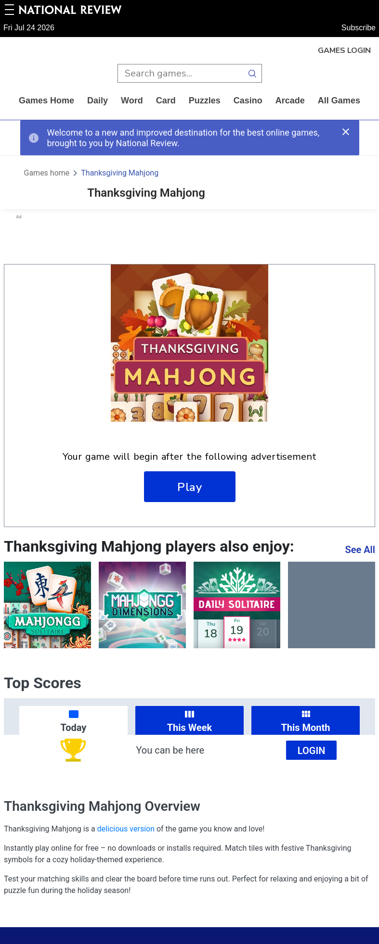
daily (97, 100)
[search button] (252, 73)
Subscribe (358, 28)
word (132, 100)
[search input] (180, 73)
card (166, 100)
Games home (46, 100)
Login (312, 750)
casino (248, 100)
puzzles (205, 100)
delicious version (126, 828)
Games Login (344, 50)
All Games (339, 100)
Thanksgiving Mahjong (119, 172)
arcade (290, 100)
